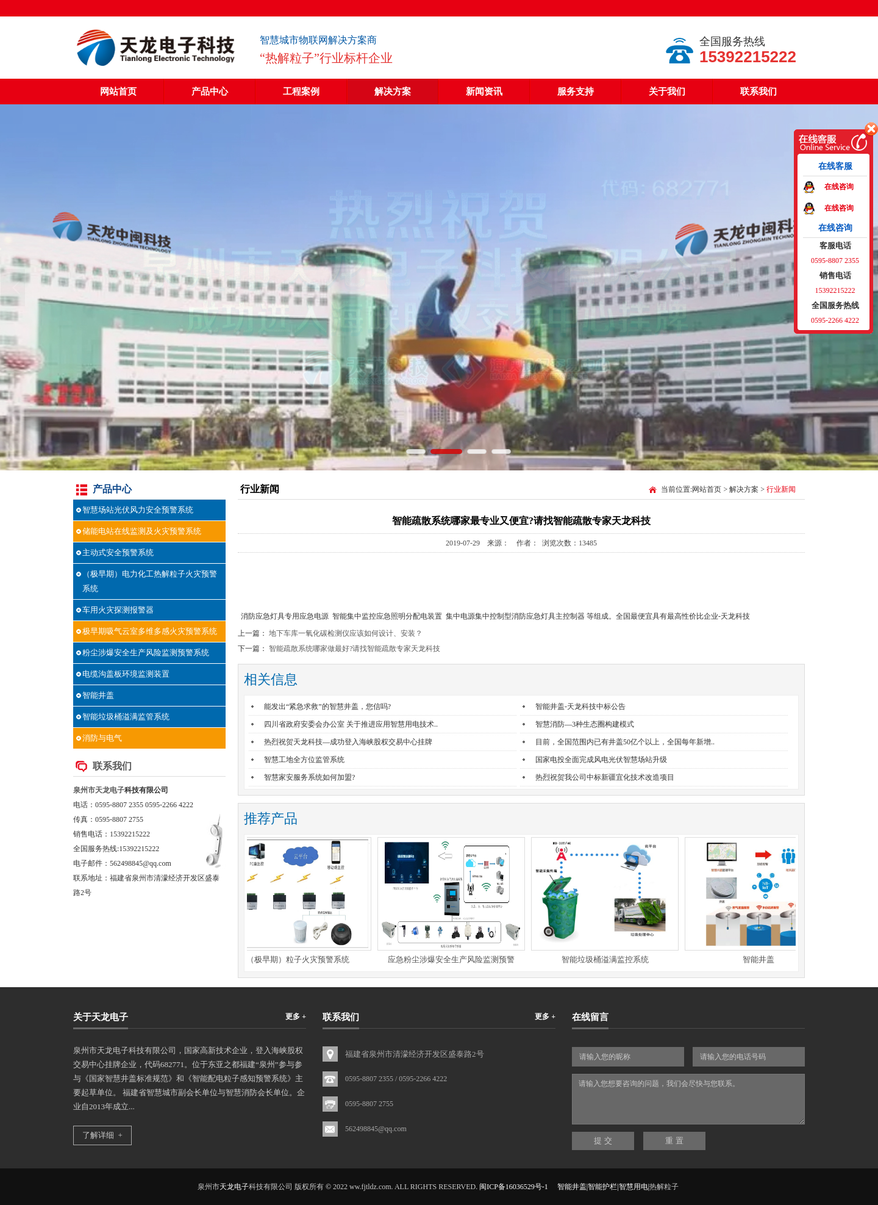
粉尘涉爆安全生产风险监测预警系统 (145, 652)
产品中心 (209, 91)
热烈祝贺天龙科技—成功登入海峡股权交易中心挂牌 (348, 742)
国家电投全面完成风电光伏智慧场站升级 (601, 759)
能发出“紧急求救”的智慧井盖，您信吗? (327, 706)
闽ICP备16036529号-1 (513, 1186)
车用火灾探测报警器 (118, 609)
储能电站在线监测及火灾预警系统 (141, 531)
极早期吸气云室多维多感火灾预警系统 (149, 631)
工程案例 (301, 91)
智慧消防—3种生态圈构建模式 (584, 724)
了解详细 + (102, 1135)
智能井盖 (98, 695)
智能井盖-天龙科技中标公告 (580, 706)
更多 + (295, 1016)
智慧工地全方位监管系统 (304, 759)
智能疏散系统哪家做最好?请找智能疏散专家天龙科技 (354, 648)
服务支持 (575, 91)
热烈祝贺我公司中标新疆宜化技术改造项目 (604, 777)
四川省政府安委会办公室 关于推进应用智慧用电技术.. (351, 724)
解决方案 (392, 91)
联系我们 (758, 91)
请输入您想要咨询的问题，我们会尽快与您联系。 (688, 1099)
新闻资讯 (484, 91)
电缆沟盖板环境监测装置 (126, 673)
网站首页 (118, 91)
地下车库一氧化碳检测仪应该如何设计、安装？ (346, 633)
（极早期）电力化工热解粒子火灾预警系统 (149, 581)
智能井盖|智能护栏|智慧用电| (603, 1186)
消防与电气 (102, 738)
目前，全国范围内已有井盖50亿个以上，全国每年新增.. (625, 742)
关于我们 (667, 91)
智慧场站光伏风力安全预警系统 (137, 509)
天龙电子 (109, 790)
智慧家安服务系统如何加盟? (309, 777)
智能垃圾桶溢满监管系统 (126, 716)
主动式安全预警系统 (118, 552)
